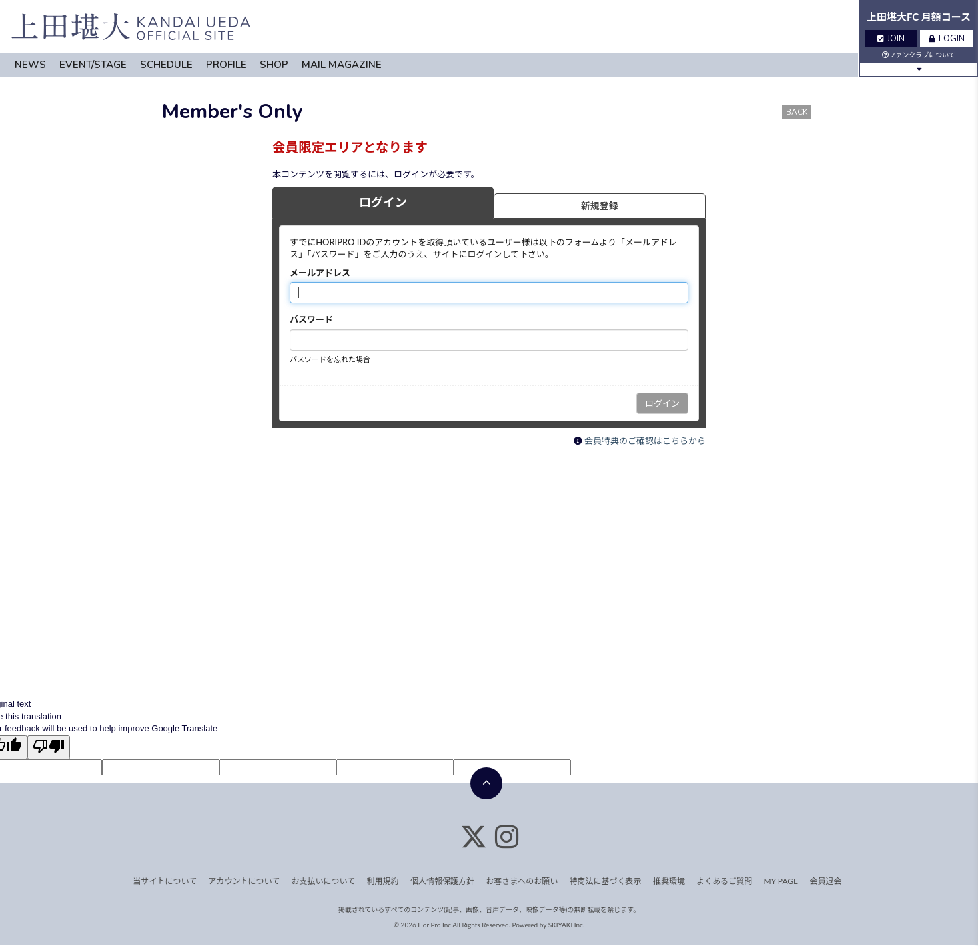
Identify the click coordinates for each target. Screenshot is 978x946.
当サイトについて (165, 881)
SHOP (274, 64)
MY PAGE (781, 881)
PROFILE (226, 64)
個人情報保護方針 (442, 881)
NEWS (30, 64)
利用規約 (383, 881)
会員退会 (825, 881)
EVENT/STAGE (93, 64)
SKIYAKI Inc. (566, 925)
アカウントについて (244, 881)
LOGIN (947, 39)
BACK (796, 112)
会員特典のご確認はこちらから (645, 440)
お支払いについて (324, 881)
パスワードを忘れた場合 (330, 359)
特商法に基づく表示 (606, 881)
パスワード (311, 319)
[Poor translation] (48, 747)
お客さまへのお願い (522, 881)
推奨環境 (669, 881)
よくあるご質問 (724, 881)
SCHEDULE (166, 64)
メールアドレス (320, 272)
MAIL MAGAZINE (342, 64)
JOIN (891, 39)
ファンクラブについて (918, 55)
